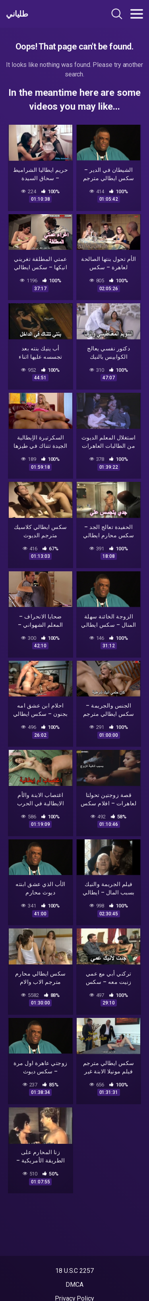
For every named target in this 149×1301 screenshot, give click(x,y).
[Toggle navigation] (136, 14)
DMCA (74, 1284)
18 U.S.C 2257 (74, 1270)
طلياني (17, 14)
